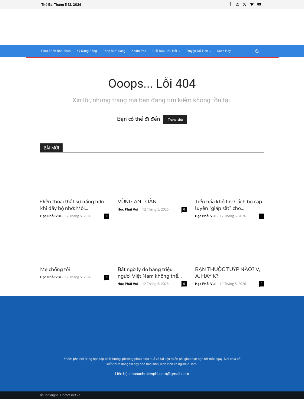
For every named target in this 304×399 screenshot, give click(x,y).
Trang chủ (175, 119)
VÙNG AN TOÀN (137, 201)
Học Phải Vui (50, 216)
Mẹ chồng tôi (55, 269)
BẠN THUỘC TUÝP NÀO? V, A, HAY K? (227, 273)
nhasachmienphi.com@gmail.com (159, 373)
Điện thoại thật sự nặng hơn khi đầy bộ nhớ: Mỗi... (72, 205)
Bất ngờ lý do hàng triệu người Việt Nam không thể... (150, 273)
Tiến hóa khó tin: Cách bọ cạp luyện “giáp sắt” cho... (228, 205)
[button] (257, 51)
